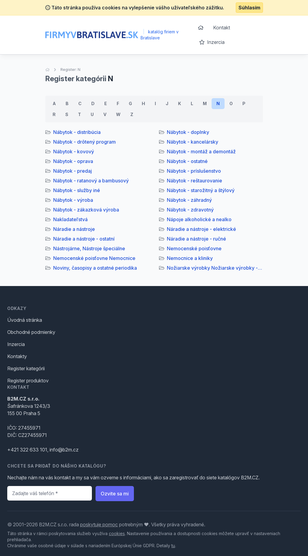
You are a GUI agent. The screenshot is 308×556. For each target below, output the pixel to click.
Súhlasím (249, 8)
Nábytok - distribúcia (77, 132)
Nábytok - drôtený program (84, 142)
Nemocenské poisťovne (194, 248)
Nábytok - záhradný (189, 200)
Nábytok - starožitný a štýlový (201, 190)
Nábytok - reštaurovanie (194, 181)
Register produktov (28, 381)
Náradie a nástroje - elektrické (201, 229)
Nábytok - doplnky (188, 132)
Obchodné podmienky (31, 332)
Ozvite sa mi (115, 494)
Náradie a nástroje (74, 229)
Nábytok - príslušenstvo (194, 171)
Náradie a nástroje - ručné (196, 239)
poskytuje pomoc (99, 524)
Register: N (70, 69)
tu (173, 545)
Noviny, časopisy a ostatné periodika (95, 268)
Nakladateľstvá (70, 219)
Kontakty (17, 356)
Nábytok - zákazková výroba (86, 210)
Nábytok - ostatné (187, 161)
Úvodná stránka (24, 320)
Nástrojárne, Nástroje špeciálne (89, 248)
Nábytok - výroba (73, 200)
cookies (117, 533)
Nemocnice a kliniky (190, 258)
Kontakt (221, 28)
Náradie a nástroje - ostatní (84, 239)
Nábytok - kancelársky (192, 142)
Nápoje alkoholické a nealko (199, 219)
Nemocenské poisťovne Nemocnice (94, 258)
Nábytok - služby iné (76, 190)
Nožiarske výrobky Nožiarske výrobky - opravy (215, 268)
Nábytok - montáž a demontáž (201, 151)
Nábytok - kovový (73, 151)
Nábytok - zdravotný (190, 210)
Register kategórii (26, 368)
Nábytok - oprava (73, 161)
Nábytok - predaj (72, 171)
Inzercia (212, 42)
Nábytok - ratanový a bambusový (91, 181)
